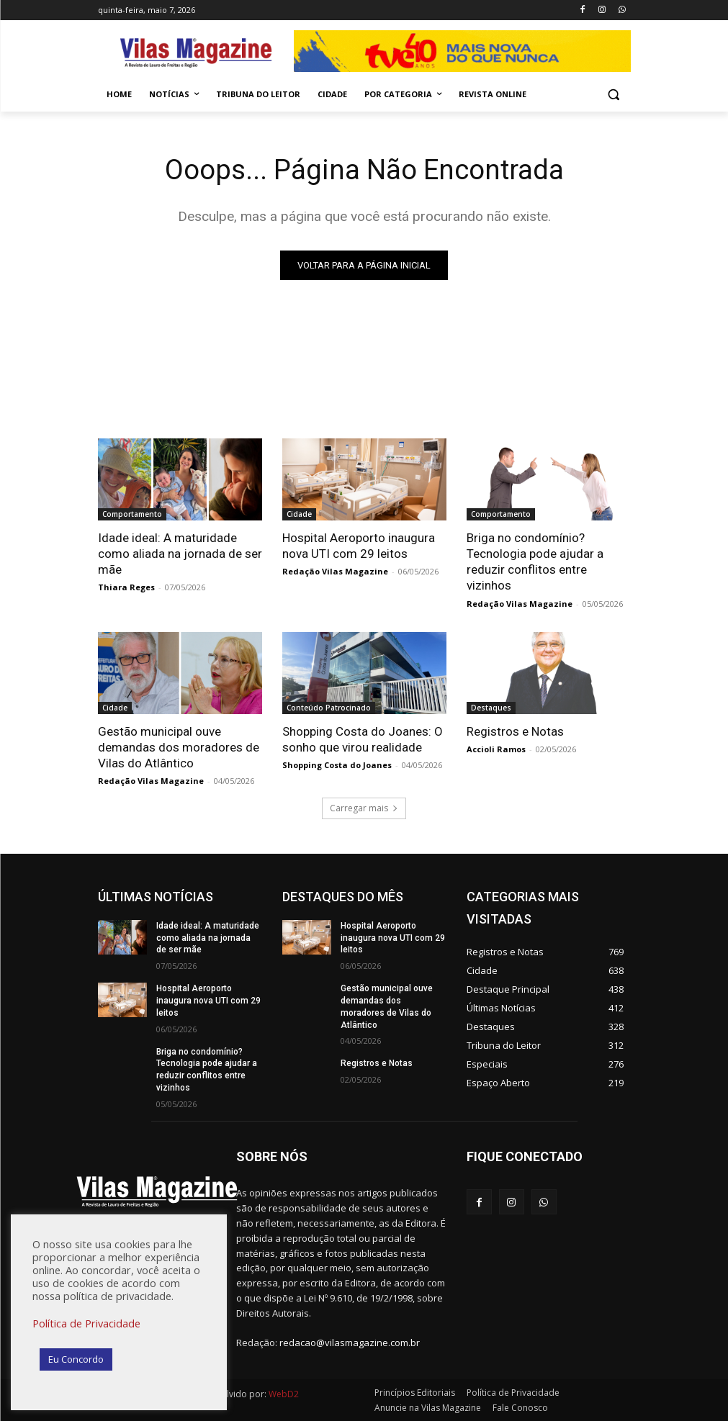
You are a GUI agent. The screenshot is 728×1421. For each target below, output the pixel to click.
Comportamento (132, 514)
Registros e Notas (515, 731)
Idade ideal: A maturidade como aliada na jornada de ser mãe (180, 554)
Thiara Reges (126, 587)
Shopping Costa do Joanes (337, 764)
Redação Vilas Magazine (335, 571)
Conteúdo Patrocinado (329, 708)
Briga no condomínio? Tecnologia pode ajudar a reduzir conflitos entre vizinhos (535, 561)
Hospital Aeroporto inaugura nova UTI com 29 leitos (358, 546)
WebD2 (282, 1394)
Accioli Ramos (496, 749)
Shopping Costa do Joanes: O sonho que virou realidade (362, 739)
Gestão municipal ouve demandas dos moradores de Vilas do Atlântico (178, 747)
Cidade (299, 514)
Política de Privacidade (86, 1323)
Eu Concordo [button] (76, 1359)
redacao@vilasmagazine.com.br (349, 1342)
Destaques (491, 708)
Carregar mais (364, 808)
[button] (614, 95)
